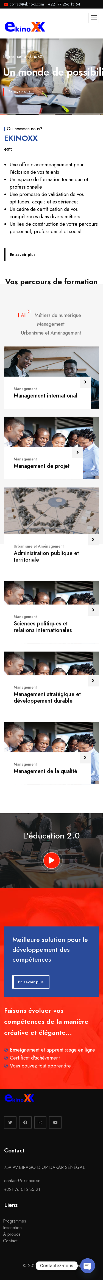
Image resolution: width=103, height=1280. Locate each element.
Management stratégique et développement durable (47, 1105)
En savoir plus (19, 91)
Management (25, 796)
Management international (45, 803)
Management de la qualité (45, 1179)
